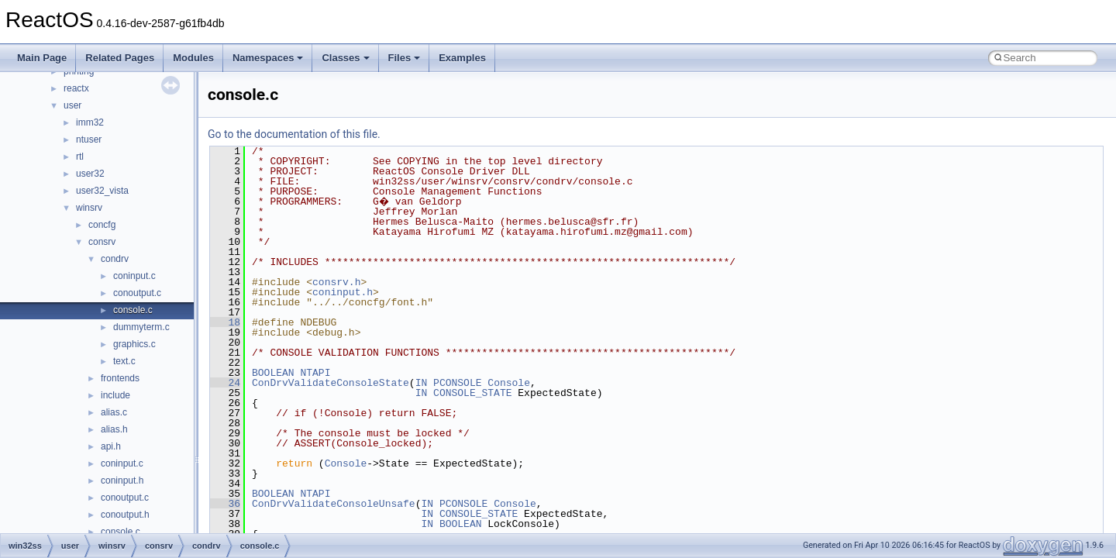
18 (225, 322)
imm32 (90, 122)
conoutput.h (125, 514)
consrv (101, 241)
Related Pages (119, 58)
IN (421, 383)
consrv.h (336, 282)
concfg (101, 224)
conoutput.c (137, 293)
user (72, 105)
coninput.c (134, 275)
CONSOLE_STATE (472, 393)
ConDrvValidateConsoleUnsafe (333, 504)
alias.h (114, 429)
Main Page (42, 58)
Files (404, 58)
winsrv (89, 207)
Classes (345, 58)
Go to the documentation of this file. (294, 134)
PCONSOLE (457, 383)
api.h (111, 446)
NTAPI (315, 373)
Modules (193, 58)
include (115, 395)
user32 (90, 173)
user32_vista (102, 190)
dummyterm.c (141, 327)
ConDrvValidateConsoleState (330, 383)
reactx (76, 88)
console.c (133, 310)
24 (225, 383)
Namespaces (268, 58)
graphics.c (134, 344)
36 (225, 504)
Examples (462, 58)
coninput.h (122, 480)
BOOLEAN (273, 373)
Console (508, 383)
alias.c (114, 412)
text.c (124, 361)
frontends (120, 378)
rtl (80, 156)
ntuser (89, 139)
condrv (115, 258)
